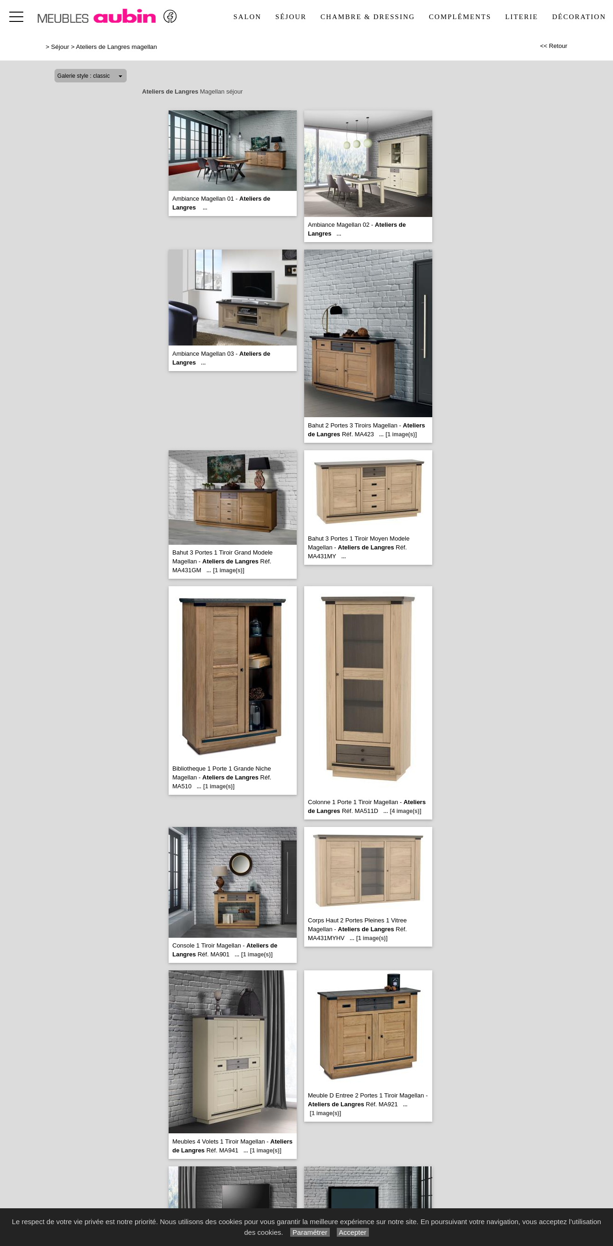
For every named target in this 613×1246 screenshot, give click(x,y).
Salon (247, 16)
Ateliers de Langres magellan (116, 46)
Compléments (460, 16)
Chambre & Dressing (367, 16)
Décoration (579, 16)
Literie (521, 16)
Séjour (290, 16)
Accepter (352, 1232)
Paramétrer (310, 1232)
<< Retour (553, 45)
